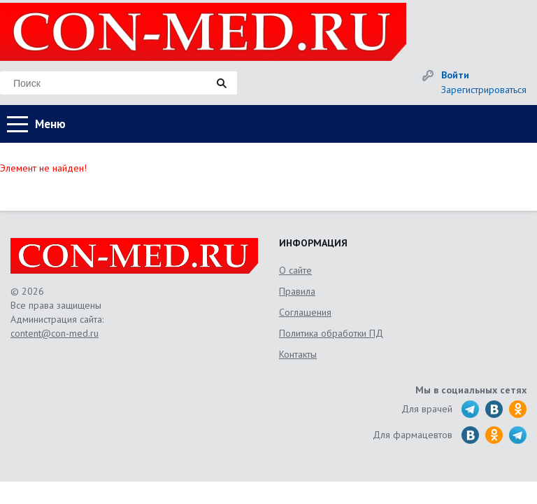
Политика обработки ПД (331, 333)
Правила (297, 291)
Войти (455, 75)
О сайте (295, 270)
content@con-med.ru (54, 333)
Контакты (298, 354)
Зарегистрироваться (484, 89)
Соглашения (305, 312)
